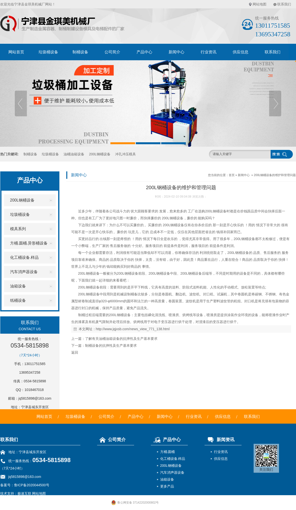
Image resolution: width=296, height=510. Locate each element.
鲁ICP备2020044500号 (31, 485)
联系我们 (284, 4)
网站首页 (16, 52)
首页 (232, 175)
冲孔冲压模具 (125, 154)
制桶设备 (80, 52)
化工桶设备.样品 (172, 459)
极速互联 (24, 493)
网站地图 (259, 4)
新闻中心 (176, 52)
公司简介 (112, 52)
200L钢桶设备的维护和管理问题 (275, 175)
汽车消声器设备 (172, 472)
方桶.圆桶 (167, 452)
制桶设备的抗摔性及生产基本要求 (111, 345)
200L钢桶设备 (99, 154)
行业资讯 (208, 52)
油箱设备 (167, 479)
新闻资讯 (219, 439)
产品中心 (144, 52)
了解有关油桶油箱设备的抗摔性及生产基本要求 (121, 339)
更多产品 (167, 486)
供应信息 (240, 52)
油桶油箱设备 (74, 154)
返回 (74, 352)
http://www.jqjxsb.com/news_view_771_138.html (133, 329)
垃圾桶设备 (48, 52)
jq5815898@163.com (34, 398)
